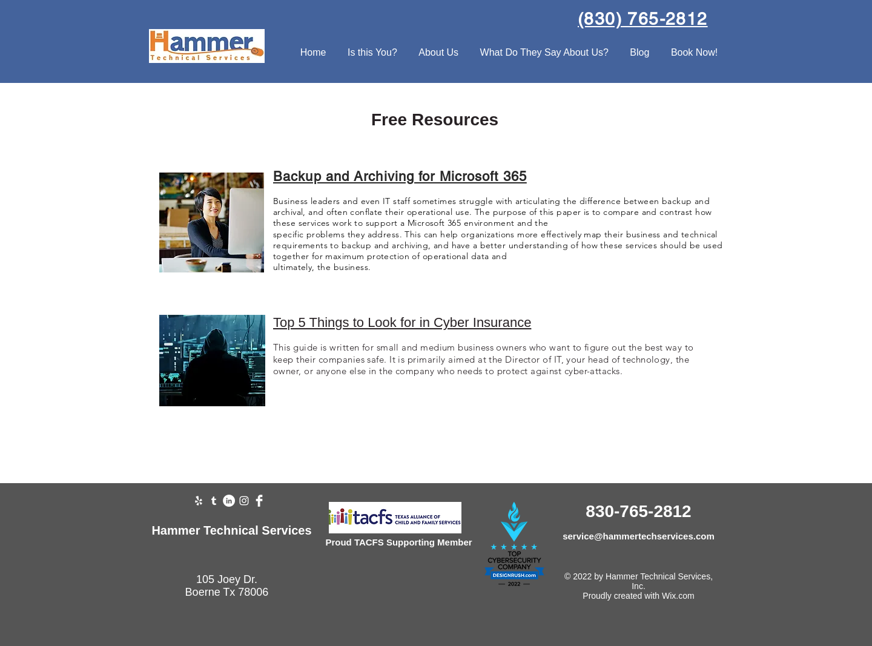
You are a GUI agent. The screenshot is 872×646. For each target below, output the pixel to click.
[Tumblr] (214, 501)
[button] (372, 53)
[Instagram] (244, 501)
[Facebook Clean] (259, 501)
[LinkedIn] (229, 501)
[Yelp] (199, 501)
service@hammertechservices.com (639, 536)
